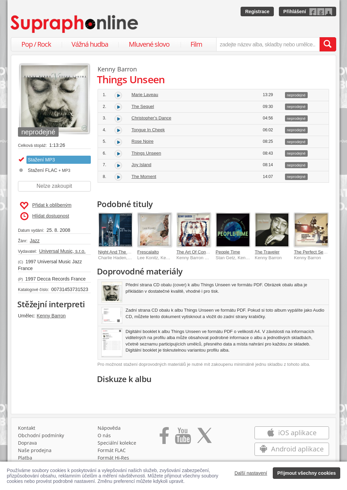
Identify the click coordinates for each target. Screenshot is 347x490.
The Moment (143, 176)
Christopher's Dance (151, 117)
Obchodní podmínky (41, 435)
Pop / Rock (36, 44)
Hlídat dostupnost (44, 216)
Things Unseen (146, 153)
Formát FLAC (112, 450)
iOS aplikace (292, 432)
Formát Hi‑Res (113, 457)
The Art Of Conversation (200, 251)
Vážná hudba (90, 44)
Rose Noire (142, 141)
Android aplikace (292, 448)
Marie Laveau (144, 94)
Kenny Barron (51, 315)
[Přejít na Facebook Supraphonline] (164, 438)
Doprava (27, 443)
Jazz (35, 240)
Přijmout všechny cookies (306, 473)
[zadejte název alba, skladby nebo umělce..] (268, 44)
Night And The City (116, 251)
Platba (25, 457)
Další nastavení (250, 473)
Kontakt (26, 428)
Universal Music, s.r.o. (62, 251)
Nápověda (109, 428)
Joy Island (141, 164)
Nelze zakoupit (54, 186)
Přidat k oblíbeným (46, 206)
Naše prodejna (35, 450)
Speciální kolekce (117, 443)
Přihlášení (294, 11)
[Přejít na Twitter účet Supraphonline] (204, 438)
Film (196, 44)
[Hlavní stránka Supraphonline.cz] (75, 24)
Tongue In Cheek (148, 129)
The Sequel (142, 106)
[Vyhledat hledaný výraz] (327, 44)
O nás (104, 435)
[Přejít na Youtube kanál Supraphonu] (182, 438)
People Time (228, 251)
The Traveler (267, 251)
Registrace (257, 11)
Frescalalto (148, 251)
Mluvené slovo (149, 44)
